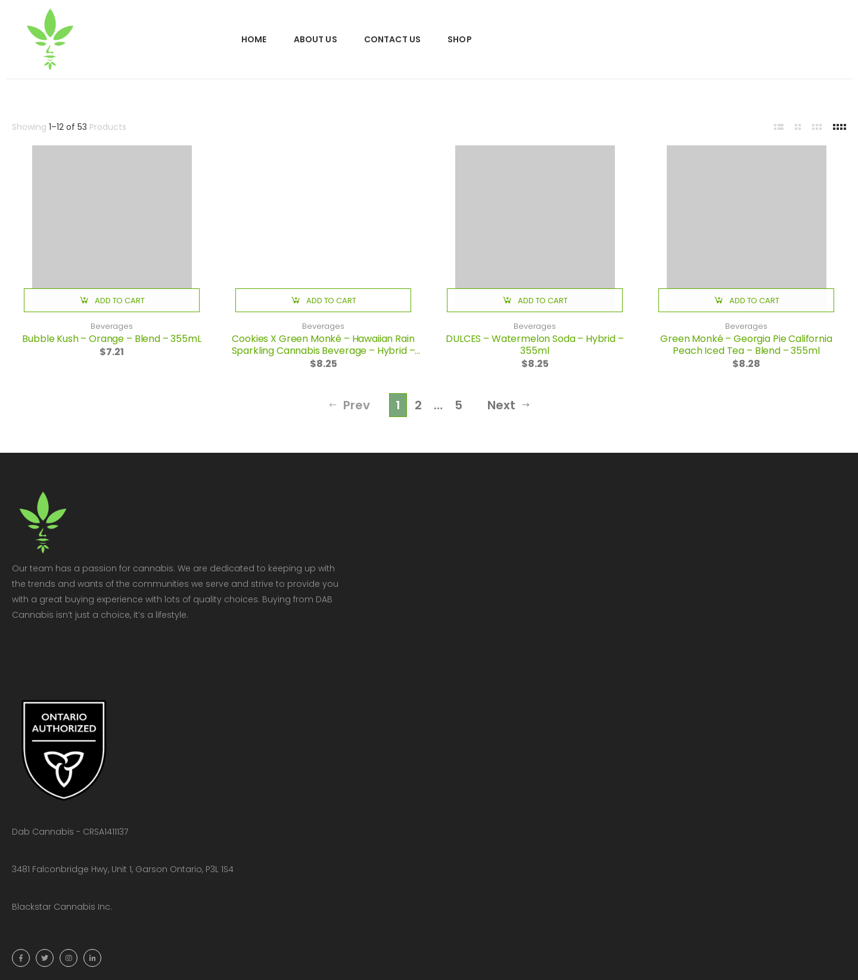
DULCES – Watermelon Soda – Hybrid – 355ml (534, 344)
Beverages (112, 326)
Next (508, 405)
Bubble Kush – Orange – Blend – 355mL (111, 339)
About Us (315, 39)
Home (254, 39)
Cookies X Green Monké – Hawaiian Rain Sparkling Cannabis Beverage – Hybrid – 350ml (323, 350)
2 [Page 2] (418, 405)
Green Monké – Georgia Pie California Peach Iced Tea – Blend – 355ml (746, 344)
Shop (459, 39)
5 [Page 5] (458, 405)
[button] (112, 300)
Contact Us (392, 39)
